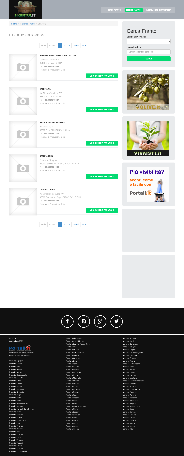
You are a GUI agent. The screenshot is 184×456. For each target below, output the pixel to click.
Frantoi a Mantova (129, 378)
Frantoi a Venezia (16, 448)
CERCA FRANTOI (114, 10)
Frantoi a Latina (128, 372)
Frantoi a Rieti (14, 431)
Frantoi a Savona (129, 412)
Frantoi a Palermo (129, 392)
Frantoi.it (15, 24)
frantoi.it (12, 338)
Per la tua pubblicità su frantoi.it (21, 353)
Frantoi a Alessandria (74, 338)
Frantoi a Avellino (129, 341)
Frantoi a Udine (72, 423)
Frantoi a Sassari (72, 412)
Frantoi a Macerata (73, 378)
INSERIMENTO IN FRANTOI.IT (158, 10)
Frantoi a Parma (15, 417)
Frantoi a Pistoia (72, 400)
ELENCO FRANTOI (133, 10)
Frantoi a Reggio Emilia (131, 406)
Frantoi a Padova (72, 392)
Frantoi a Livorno (129, 375)
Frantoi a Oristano (16, 414)
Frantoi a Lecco (72, 375)
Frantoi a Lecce (15, 397)
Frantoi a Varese (128, 423)
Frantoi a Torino (128, 417)
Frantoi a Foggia (72, 364)
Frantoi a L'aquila (16, 395)
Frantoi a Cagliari (129, 349)
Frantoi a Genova (72, 366)
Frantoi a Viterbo (128, 429)
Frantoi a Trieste (15, 446)
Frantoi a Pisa (14, 423)
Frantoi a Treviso (129, 420)
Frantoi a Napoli (72, 386)
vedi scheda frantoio (102, 75)
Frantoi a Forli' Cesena (131, 364)
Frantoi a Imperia (72, 369)
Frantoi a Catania (72, 355)
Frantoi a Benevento (130, 344)
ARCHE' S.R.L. (45, 89)
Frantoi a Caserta (16, 378)
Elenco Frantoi (28, 24)
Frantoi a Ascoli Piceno (75, 341)
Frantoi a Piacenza (129, 398)
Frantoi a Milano (72, 383)
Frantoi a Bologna (129, 347)
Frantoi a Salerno (16, 434)
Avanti (76, 45)
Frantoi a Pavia (71, 395)
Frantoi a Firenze (15, 386)
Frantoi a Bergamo (16, 369)
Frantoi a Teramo (16, 440)
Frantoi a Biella (72, 347)
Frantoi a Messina (16, 406)
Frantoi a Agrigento (16, 361)
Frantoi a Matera (72, 381)
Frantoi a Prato (71, 403)
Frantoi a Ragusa (129, 403)
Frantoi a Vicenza (72, 429)
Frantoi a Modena (129, 383)
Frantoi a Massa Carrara (18, 403)
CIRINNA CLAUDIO (47, 189)
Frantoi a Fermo (128, 361)
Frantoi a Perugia (129, 395)
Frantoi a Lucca (15, 400)
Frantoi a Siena (15, 437)
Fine (84, 45)
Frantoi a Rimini (72, 409)
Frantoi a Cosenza (73, 358)
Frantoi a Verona (128, 426)
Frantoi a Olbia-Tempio (131, 389)
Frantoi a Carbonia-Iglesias (133, 352)
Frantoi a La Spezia (73, 372)
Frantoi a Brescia (16, 372)
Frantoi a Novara (129, 386)
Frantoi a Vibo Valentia (18, 451)
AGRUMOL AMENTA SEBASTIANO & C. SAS (58, 55)
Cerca (149, 58)
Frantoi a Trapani (16, 443)
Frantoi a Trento (72, 420)
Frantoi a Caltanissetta (18, 375)
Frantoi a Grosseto (16, 392)
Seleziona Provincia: (136, 37)
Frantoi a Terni (71, 417)
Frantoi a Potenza (16, 426)
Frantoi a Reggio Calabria (76, 406)
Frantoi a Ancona (129, 338)
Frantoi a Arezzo (15, 363)
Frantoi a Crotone (129, 358)
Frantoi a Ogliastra (73, 389)
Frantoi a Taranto (129, 415)
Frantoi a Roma (128, 409)
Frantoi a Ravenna (16, 429)
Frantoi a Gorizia (128, 366)
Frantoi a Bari (14, 366)
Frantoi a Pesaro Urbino (18, 420)
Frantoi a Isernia (128, 369)
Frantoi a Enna (71, 361)
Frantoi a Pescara (73, 398)
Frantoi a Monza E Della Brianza (21, 409)
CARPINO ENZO (46, 156)
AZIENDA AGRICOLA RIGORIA (52, 122)
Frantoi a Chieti (15, 380)
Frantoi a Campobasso (75, 352)
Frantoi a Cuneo (15, 383)
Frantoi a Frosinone (16, 389)
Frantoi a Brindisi (72, 349)
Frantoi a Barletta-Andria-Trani (78, 344)
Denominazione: (134, 47)
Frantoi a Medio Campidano (133, 381)
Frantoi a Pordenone (130, 400)
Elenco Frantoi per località (19, 355)
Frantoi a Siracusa (73, 415)
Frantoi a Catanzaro (130, 355)
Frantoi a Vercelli (72, 426)
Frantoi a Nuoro (15, 412)
